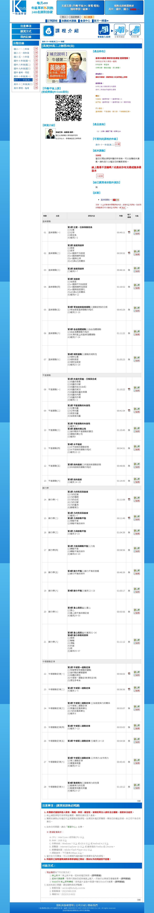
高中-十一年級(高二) (23, 79)
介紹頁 (100, 176)
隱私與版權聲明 (65, 905)
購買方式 (25, 31)
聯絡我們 (93, 905)
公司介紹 (81, 905)
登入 (64, 17)
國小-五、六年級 (21, 56)
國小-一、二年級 (21, 48)
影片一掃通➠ (101, 20)
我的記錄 (25, 36)
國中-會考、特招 (21, 72)
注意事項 (25, 26)
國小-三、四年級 (21, 52)
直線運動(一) (110, 199)
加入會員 (88, 17)
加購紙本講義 (68, 20)
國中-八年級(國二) (22, 64)
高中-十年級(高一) (22, 76)
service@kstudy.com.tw (73, 887)
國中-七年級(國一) (22, 60)
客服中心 (71, 826)
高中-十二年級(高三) (23, 84)
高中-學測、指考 (21, 88)
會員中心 (85, 20)
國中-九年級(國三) (22, 68)
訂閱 (35, 48)
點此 (123, 207)
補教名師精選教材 (124, 7)
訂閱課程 (52, 20)
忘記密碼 (75, 17)
